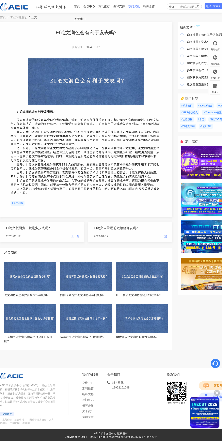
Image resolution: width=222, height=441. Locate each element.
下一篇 (163, 236)
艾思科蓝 (7, 419)
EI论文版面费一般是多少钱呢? (28, 228)
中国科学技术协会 (36, 419)
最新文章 (88, 416)
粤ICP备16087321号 (133, 437)
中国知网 (15, 423)
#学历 (201, 119)
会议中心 (89, 6)
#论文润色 (17, 203)
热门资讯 (134, 6)
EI (18, 111)
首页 (77, 6)
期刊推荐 (104, 6)
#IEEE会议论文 (189, 112)
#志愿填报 (186, 119)
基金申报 (19, 419)
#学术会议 (186, 105)
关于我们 (79, 18)
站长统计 (152, 437)
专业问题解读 (18, 17)
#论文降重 (205, 126)
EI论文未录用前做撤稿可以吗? (116, 228)
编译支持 (119, 6)
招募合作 (149, 6)
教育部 (26, 423)
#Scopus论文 (205, 105)
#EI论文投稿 (188, 126)
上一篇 (75, 236)
